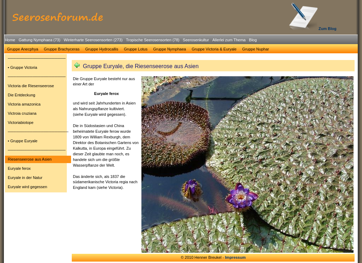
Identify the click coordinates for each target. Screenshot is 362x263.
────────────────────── (38, 132)
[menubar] (130, 41)
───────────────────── (37, 58)
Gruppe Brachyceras (62, 49)
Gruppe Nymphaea (169, 49)
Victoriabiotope (21, 122)
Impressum (235, 257)
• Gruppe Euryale (22, 141)
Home (10, 40)
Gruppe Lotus (136, 49)
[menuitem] (10, 40)
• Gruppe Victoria (22, 67)
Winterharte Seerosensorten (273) (93, 40)
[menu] (38, 123)
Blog (253, 40)
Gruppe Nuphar (255, 49)
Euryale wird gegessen (27, 187)
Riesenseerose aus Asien (30, 159)
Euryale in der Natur (25, 177)
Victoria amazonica (24, 104)
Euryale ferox (19, 168)
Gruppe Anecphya (22, 49)
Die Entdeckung (21, 95)
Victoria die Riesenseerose (31, 86)
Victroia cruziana (22, 113)
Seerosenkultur (196, 40)
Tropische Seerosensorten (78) (152, 40)
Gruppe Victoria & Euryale (214, 49)
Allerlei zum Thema (229, 40)
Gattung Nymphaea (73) (39, 40)
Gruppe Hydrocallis (101, 49)
